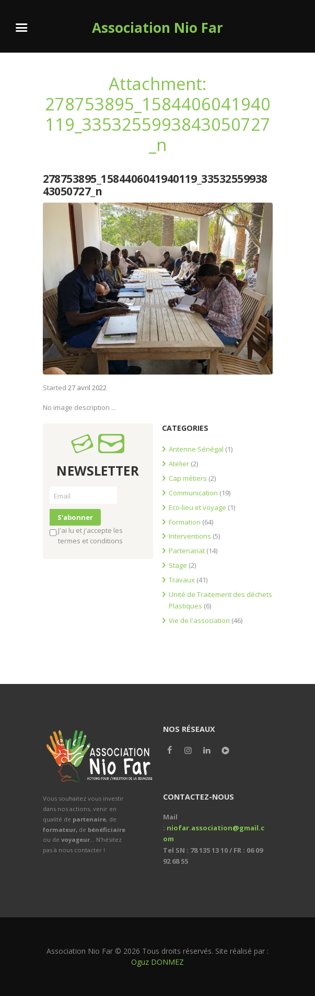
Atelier (179, 463)
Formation (185, 522)
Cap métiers (188, 478)
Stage (178, 565)
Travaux (182, 579)
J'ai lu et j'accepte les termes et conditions (86, 535)
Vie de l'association (199, 620)
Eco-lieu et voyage (197, 507)
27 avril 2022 (87, 387)
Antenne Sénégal (196, 449)
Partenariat (187, 550)
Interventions (190, 536)
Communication (193, 492)
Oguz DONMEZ (157, 962)
